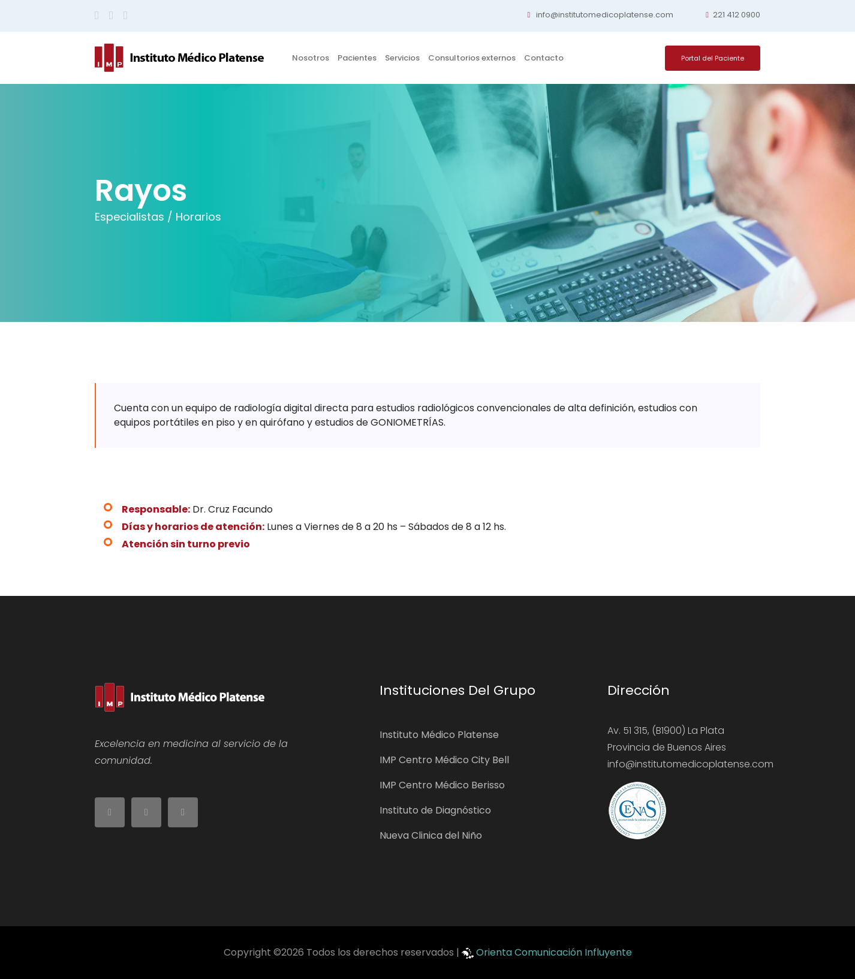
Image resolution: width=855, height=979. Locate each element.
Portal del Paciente (712, 58)
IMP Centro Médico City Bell (444, 760)
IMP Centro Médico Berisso (442, 785)
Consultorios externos (472, 58)
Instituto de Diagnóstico (435, 810)
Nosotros (310, 58)
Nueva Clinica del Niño (431, 835)
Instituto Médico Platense (439, 735)
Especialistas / (134, 216)
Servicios (402, 58)
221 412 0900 (733, 14)
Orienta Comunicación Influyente (554, 952)
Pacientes (357, 58)
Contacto (544, 58)
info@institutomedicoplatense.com (601, 14)
